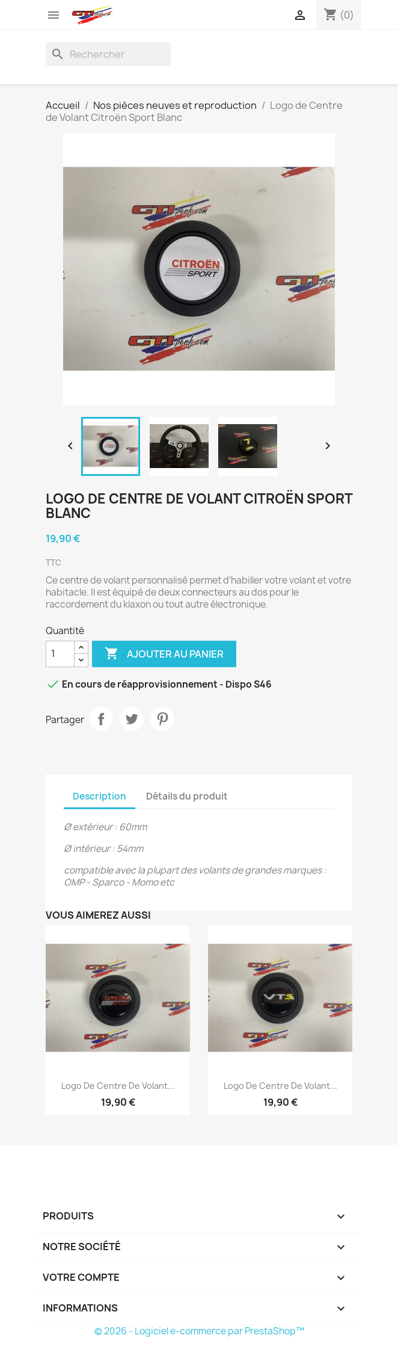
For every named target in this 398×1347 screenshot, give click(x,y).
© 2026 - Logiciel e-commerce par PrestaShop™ (199, 1331)
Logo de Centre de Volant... (118, 1085)
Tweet (132, 719)
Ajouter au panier (164, 654)
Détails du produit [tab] (187, 796)
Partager (101, 719)
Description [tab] (99, 796)
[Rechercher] (108, 54)
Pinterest (162, 719)
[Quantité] (60, 654)
